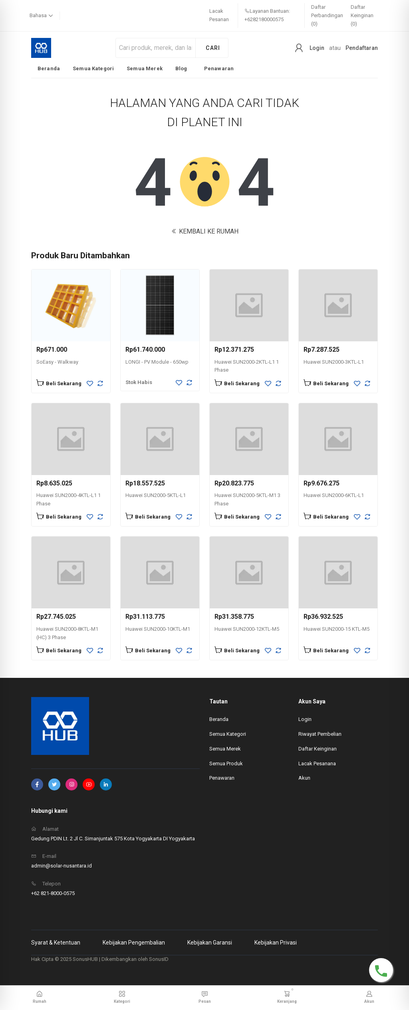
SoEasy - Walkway (57, 362)
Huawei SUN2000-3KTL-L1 (334, 362)
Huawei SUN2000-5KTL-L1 (155, 495)
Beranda (49, 68)
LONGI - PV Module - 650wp (157, 362)
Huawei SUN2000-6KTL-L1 (334, 495)
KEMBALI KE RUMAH (204, 231)
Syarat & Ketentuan (55, 942)
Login (317, 48)
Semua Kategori (93, 68)
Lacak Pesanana (317, 763)
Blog (181, 68)
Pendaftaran (361, 48)
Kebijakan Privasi (275, 942)
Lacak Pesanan (219, 15)
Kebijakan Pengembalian (134, 942)
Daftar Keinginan (317, 749)
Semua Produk (226, 763)
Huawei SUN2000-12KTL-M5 (246, 629)
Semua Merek (145, 68)
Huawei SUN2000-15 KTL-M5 (336, 629)
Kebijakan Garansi (209, 942)
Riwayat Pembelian (319, 734)
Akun (304, 778)
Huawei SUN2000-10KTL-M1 (157, 629)
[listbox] (135, 68)
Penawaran (219, 68)
